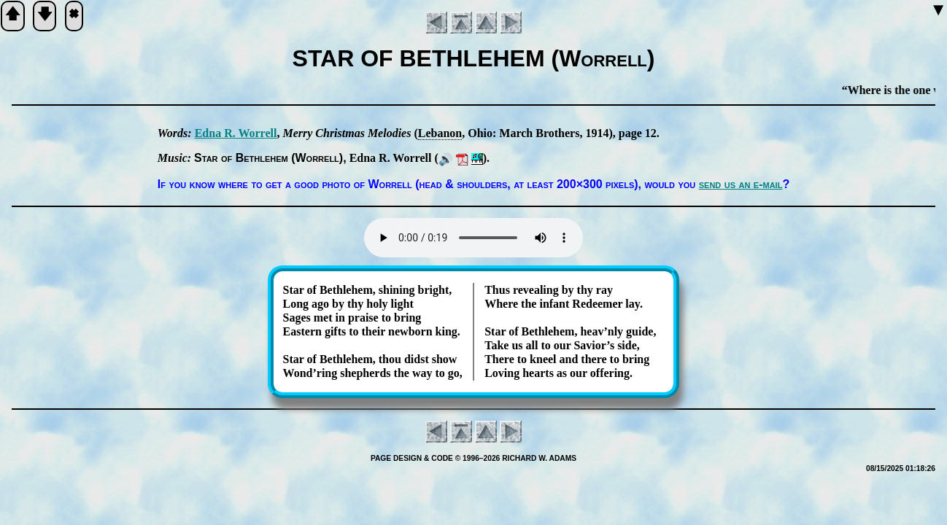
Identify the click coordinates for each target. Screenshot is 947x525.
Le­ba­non (440, 133)
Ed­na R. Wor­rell (236, 133)
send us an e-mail (741, 184)
